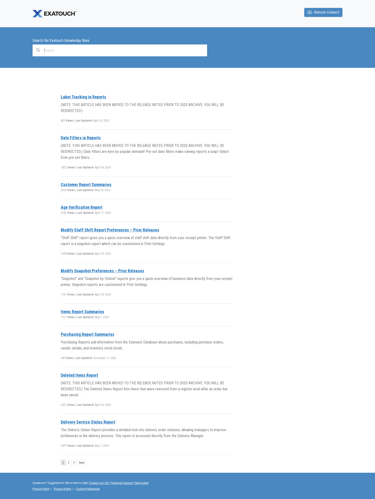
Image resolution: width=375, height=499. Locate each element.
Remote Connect (323, 12)
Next (82, 462)
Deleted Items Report (79, 375)
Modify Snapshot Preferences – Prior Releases (102, 270)
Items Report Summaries (82, 311)
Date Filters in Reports (81, 137)
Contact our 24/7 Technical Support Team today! (119, 483)
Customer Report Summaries (86, 184)
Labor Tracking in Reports (83, 96)
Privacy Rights (62, 489)
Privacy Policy (41, 489)
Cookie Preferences (88, 489)
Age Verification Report (81, 207)
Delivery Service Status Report (88, 421)
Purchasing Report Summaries (87, 334)
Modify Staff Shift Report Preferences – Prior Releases (110, 229)
